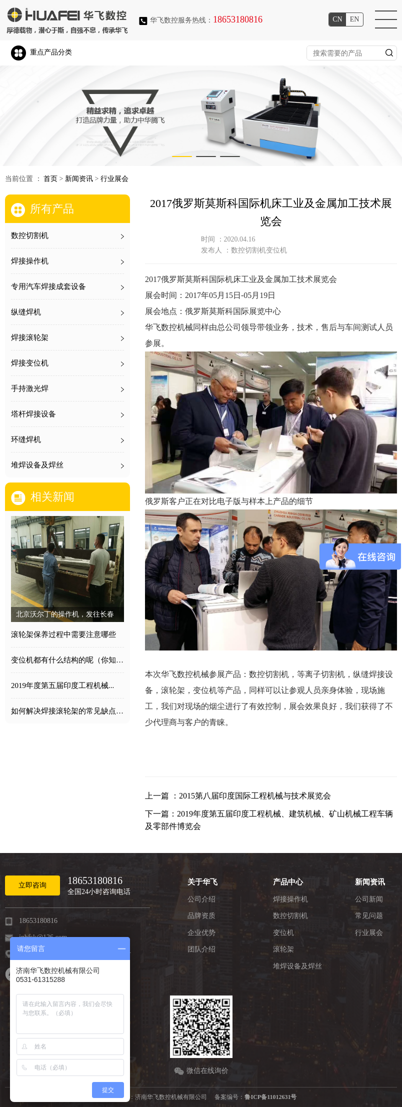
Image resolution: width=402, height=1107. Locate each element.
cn (337, 19)
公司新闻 (369, 899)
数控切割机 (290, 916)
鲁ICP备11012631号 (270, 1097)
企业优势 (202, 932)
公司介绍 (202, 899)
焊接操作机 (290, 899)
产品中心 (288, 882)
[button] (182, 156)
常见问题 (369, 916)
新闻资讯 (79, 178)
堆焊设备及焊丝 (297, 966)
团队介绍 (202, 949)
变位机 (283, 932)
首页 (51, 178)
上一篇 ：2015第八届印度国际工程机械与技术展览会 (238, 796)
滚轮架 (283, 949)
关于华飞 (203, 882)
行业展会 (114, 178)
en (355, 19)
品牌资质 (202, 916)
